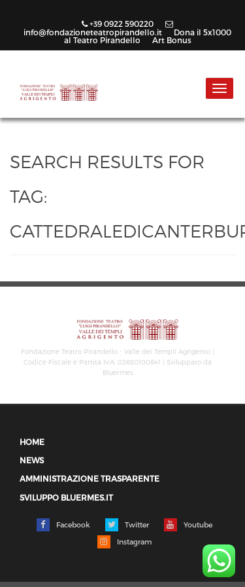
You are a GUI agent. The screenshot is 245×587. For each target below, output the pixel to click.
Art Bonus (171, 39)
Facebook (63, 524)
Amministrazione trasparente (89, 478)
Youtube (188, 524)
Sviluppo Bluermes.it (66, 497)
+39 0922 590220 (118, 23)
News (32, 460)
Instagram (124, 541)
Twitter (127, 524)
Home (32, 442)
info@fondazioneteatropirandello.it (98, 28)
